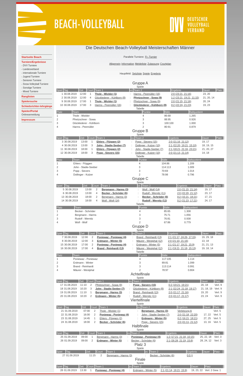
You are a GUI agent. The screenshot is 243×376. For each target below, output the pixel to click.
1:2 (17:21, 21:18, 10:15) (180, 336)
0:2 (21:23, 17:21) (187, 200)
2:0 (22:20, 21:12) (187, 193)
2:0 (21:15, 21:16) (181, 101)
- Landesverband (30, 69)
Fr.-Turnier (151, 56)
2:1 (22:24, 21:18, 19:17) (182, 288)
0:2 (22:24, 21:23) (181, 105)
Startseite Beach (31, 57)
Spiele (146, 73)
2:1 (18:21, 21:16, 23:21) (183, 149)
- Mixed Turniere (30, 91)
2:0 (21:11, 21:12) (188, 322)
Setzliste (137, 73)
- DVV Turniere (29, 65)
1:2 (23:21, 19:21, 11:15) (185, 97)
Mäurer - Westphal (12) (149, 240)
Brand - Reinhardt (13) (149, 237)
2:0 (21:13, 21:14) (179, 152)
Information (127, 63)
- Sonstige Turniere (31, 87)
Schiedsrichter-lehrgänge (37, 106)
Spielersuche (29, 101)
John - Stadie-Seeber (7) (111, 145)
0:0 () (190, 355)
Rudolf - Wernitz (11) (154, 193)
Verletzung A (185, 310)
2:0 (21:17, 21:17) (179, 296)
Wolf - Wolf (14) (151, 189)
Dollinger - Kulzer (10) (147, 145)
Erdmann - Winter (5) (109, 240)
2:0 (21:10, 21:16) (178, 240)
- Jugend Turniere (31, 76)
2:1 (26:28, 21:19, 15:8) (179, 340)
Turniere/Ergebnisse (34, 62)
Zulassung (153, 63)
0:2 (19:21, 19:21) (179, 285)
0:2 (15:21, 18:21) (187, 196)
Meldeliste (141, 63)
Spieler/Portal (30, 111)
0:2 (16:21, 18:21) (188, 318)
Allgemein (114, 63)
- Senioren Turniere (31, 80)
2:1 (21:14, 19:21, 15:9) (174, 370)
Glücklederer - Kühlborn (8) (110, 97)
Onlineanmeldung (31, 114)
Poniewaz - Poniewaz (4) (111, 237)
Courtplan (165, 63)
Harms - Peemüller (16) (147, 93)
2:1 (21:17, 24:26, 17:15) (182, 237)
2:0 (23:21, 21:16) (181, 93)
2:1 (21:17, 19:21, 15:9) (181, 244)
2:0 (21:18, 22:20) (188, 314)
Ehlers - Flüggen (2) (108, 141)
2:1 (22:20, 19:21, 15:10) (183, 145)
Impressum (28, 119)
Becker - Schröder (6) (114, 193)
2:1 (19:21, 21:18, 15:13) (182, 248)
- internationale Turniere (34, 73)
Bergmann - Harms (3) (115, 189)
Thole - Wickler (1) (106, 93)
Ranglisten (28, 96)
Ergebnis (156, 73)
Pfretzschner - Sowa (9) (148, 97)
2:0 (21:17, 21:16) (179, 292)
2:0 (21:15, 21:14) (187, 189)
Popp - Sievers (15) (146, 141)
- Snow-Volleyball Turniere (35, 84)
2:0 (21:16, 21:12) (179, 141)
